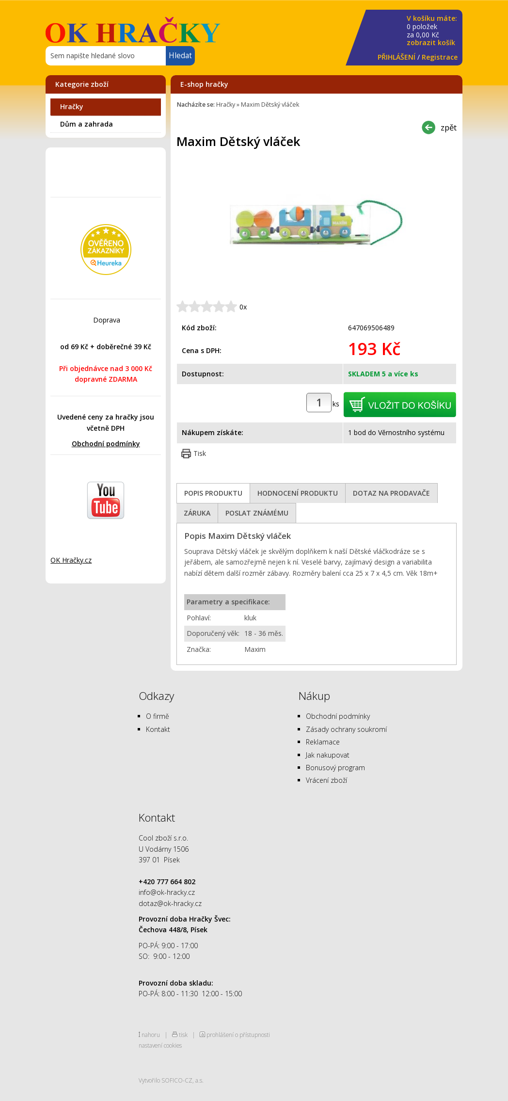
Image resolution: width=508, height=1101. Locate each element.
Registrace (440, 57)
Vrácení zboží (326, 780)
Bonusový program (335, 767)
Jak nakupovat (327, 755)
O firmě (157, 716)
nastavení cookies (160, 1045)
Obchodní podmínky (106, 443)
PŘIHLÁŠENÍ (396, 57)
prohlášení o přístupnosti (238, 1034)
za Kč (432, 31)
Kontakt (158, 729)
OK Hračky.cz (71, 560)
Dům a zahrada (86, 124)
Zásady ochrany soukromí (346, 729)
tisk (183, 1034)
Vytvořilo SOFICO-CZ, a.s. (171, 1080)
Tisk (199, 453)
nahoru (151, 1034)
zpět (449, 127)
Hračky (71, 106)
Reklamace (323, 741)
